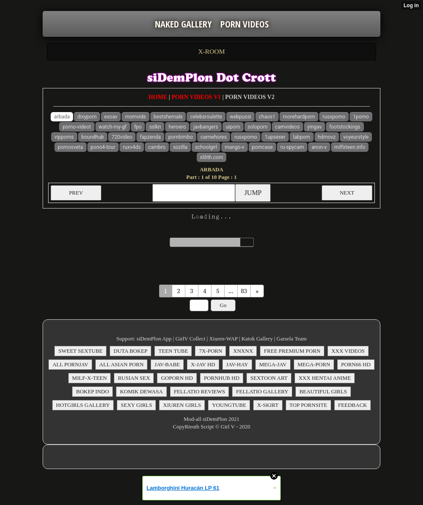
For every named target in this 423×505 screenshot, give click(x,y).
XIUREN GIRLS (182, 405)
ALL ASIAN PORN (121, 364)
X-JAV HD (203, 364)
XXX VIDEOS (348, 351)
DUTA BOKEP (130, 351)
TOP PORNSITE (308, 405)
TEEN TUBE (173, 351)
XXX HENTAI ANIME (324, 378)
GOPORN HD (177, 378)
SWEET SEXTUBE (80, 351)
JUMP (253, 192)
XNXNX (243, 351)
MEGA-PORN (314, 364)
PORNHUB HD (221, 378)
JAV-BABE (167, 364)
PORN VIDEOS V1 (196, 97)
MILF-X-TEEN (89, 378)
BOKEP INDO (92, 391)
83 (244, 290)
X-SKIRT (268, 405)
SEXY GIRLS (136, 405)
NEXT (347, 192)
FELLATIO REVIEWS (199, 391)
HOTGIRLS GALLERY (83, 405)
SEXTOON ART (268, 378)
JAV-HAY (237, 364)
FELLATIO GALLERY (262, 391)
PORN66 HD (356, 364)
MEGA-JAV (273, 364)
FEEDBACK (352, 405)
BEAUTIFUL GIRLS (323, 391)
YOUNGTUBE (229, 405)
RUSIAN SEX (134, 378)
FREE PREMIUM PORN (292, 351)
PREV (76, 192)
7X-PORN (210, 351)
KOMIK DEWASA (141, 391)
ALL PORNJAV (70, 364)
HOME (158, 97)
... (230, 290)
